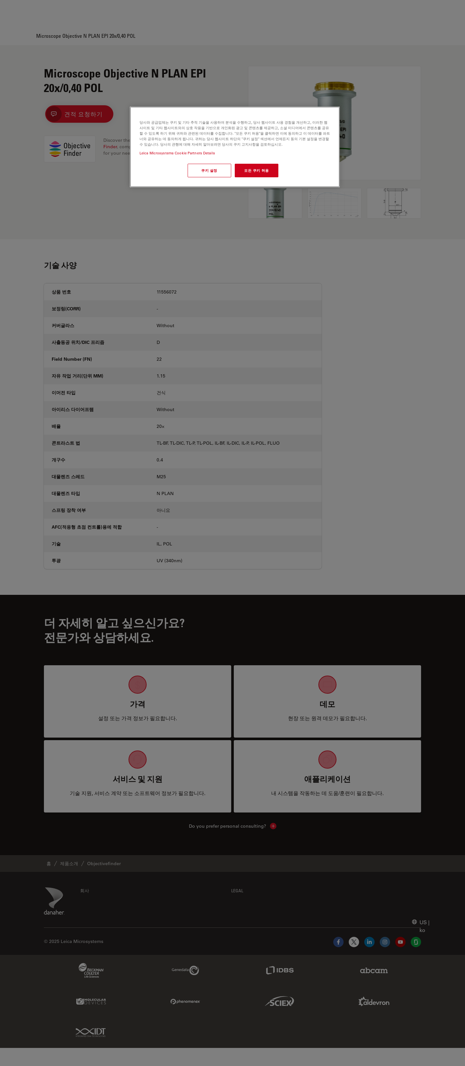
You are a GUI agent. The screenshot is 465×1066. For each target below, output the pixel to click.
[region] (235, 147)
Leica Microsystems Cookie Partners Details (177, 152)
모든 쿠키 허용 (256, 170)
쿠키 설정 (209, 170)
